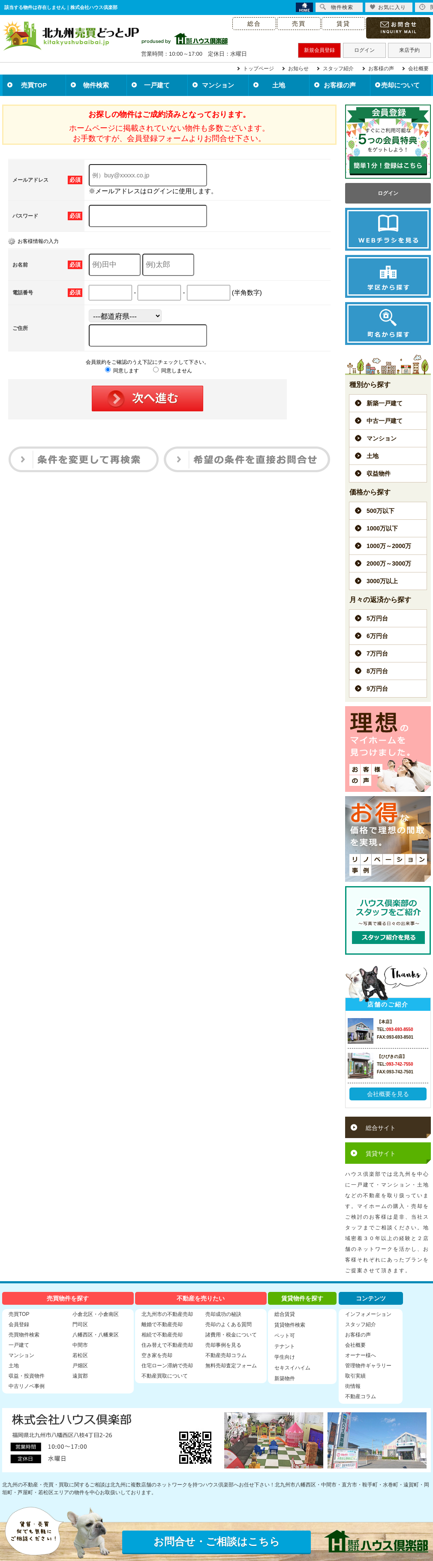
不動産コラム (360, 1396)
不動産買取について (164, 1376)
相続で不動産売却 (162, 1335)
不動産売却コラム (226, 1355)
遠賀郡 (80, 1376)
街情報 (353, 1386)
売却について (400, 85)
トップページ (258, 69)
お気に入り (388, 7)
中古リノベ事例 (27, 1386)
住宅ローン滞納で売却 (167, 1366)
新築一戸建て (385, 403)
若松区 (80, 1355)
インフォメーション (368, 1314)
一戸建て (157, 85)
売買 (299, 23)
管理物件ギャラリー (368, 1366)
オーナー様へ (360, 1355)
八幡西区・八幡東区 (95, 1335)
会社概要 (418, 69)
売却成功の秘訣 (223, 1314)
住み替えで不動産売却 (167, 1345)
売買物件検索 (24, 1335)
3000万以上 (382, 581)
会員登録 (19, 1324)
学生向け (284, 1357)
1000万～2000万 (389, 545)
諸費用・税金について (231, 1335)
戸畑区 (80, 1366)
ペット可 (284, 1336)
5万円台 (377, 618)
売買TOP (34, 85)
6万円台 (377, 635)
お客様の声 (381, 69)
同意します (122, 371)
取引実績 (355, 1376)
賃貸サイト (381, 1153)
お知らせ (298, 69)
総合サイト (381, 1127)
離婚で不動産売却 (162, 1324)
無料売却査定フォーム (231, 1366)
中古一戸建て (385, 420)
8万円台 (377, 671)
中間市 (80, 1345)
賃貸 (343, 23)
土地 (278, 85)
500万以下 (380, 510)
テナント (284, 1346)
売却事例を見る (223, 1345)
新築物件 (284, 1378)
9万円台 (377, 688)
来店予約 (409, 50)
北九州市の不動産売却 (167, 1314)
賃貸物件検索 (289, 1325)
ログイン (364, 50)
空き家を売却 (156, 1355)
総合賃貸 (284, 1314)
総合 (254, 23)
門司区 (80, 1324)
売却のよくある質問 (228, 1324)
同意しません (172, 371)
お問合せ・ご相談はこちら (216, 1541)
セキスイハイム (292, 1368)
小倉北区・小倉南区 (95, 1314)
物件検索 (96, 85)
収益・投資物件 (27, 1376)
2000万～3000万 (389, 563)
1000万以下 (382, 528)
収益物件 (379, 473)
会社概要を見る (388, 1094)
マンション (218, 85)
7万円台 (377, 653)
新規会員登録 (319, 50)
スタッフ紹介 (338, 69)
